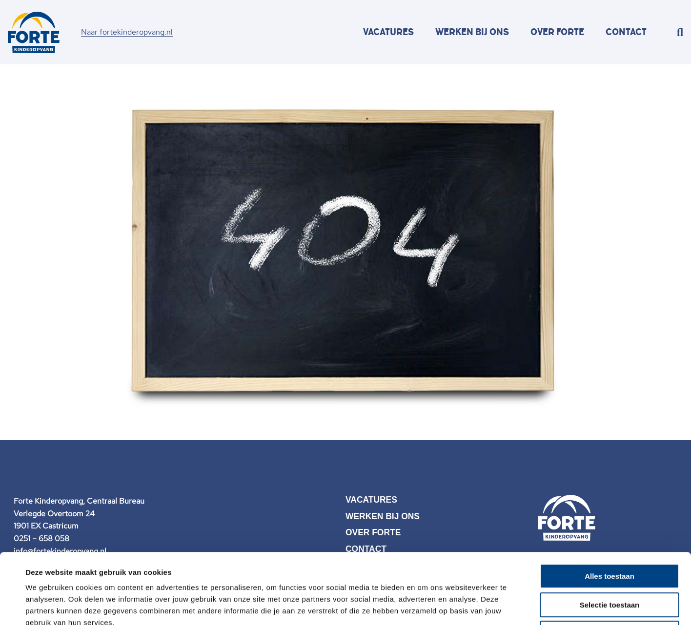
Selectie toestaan (610, 534)
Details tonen (425, 606)
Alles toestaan (609, 506)
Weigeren (609, 563)
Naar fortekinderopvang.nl (127, 32)
